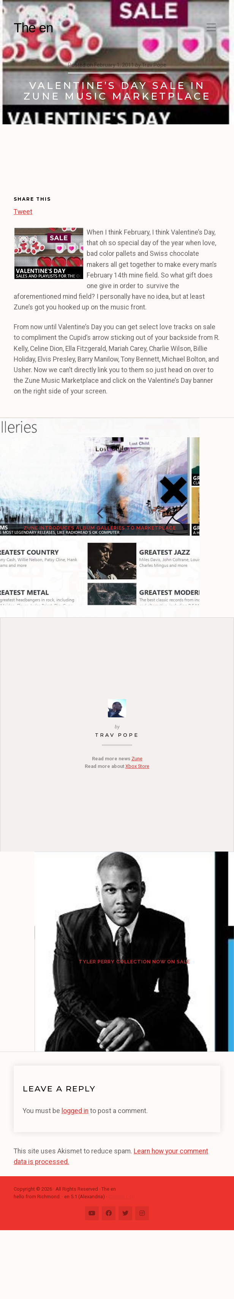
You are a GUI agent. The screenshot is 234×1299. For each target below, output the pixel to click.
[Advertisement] (48, 165)
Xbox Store (137, 801)
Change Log (121, 1266)
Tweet (23, 210)
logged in (75, 1179)
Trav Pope (117, 769)
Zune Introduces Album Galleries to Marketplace (117, 545)
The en (33, 27)
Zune (136, 793)
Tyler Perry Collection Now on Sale (117, 1013)
